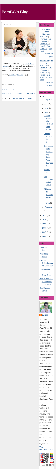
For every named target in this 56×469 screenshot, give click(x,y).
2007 (44, 232)
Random (44, 41)
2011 (44, 215)
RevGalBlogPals (46, 61)
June (47, 104)
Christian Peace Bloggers (46, 31)
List (46, 36)
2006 (44, 236)
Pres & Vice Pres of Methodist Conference (46, 281)
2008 (44, 228)
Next (50, 39)
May (47, 108)
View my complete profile (46, 448)
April (47, 112)
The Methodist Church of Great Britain (45, 272)
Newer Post (6, 93)
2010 (44, 219)
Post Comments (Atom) (22, 98)
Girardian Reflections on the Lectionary (46, 263)
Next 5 (42, 46)
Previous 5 (44, 44)
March (47, 203)
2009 (44, 224)
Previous (43, 39)
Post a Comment (9, 89)
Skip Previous (45, 47)
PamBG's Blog (15, 12)
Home (19, 93)
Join (41, 36)
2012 (44, 97)
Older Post (31, 93)
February (48, 207)
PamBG (45, 315)
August (48, 100)
